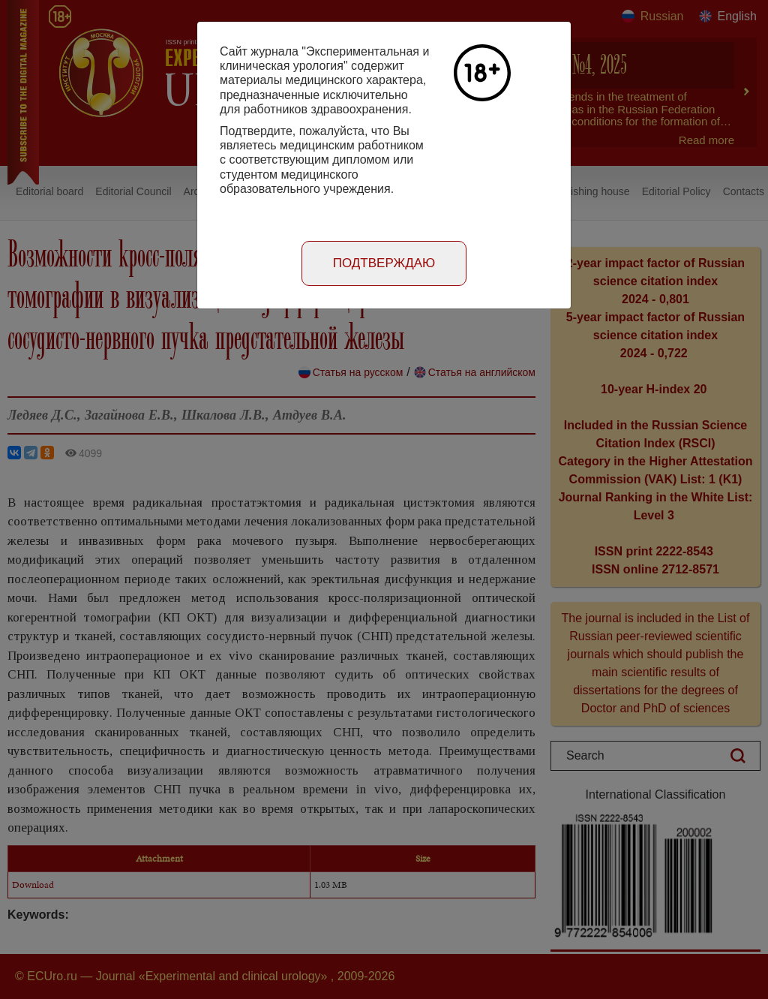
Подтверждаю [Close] (384, 263)
